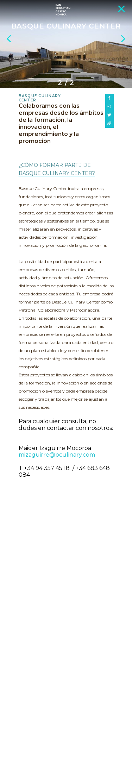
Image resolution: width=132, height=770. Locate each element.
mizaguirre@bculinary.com (57, 454)
